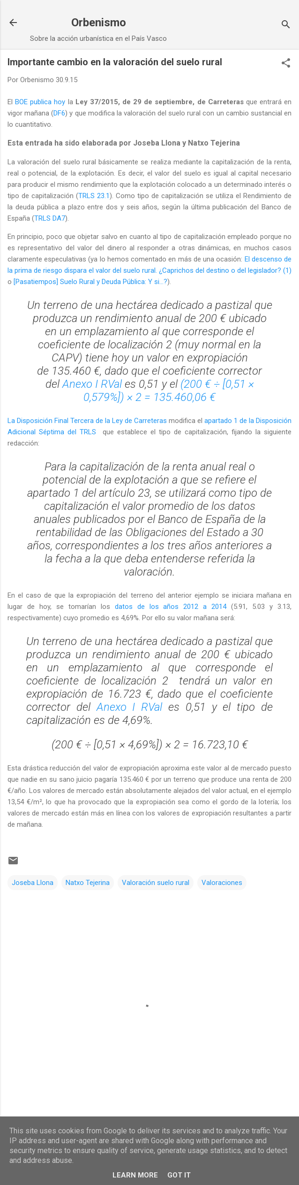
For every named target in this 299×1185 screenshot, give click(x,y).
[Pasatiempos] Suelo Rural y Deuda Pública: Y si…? (90, 281)
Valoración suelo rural (155, 882)
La (12, 420)
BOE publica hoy (40, 102)
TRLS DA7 (49, 218)
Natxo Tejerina (88, 882)
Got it (179, 1175)
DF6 (59, 113)
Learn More (135, 1175)
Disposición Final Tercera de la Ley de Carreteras (92, 420)
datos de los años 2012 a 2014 (171, 606)
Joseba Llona (32, 882)
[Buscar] (286, 25)
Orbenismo (98, 22)
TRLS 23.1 (94, 196)
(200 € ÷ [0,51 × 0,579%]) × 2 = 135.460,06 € (168, 390)
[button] (286, 63)
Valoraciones (222, 882)
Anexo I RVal (92, 384)
